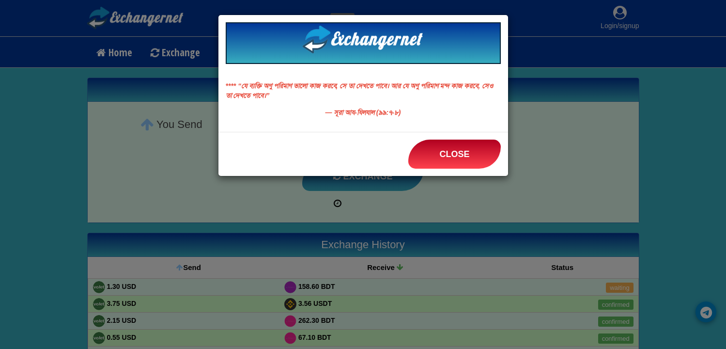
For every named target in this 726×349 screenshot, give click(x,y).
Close (454, 154)
